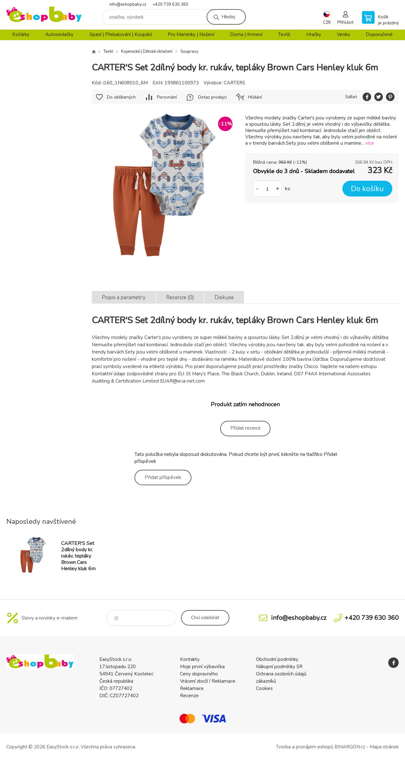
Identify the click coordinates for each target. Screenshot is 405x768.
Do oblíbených (121, 97)
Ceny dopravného (199, 674)
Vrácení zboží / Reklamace (207, 681)
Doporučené (379, 34)
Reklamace (192, 688)
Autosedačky (59, 34)
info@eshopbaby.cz (127, 4)
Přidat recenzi (245, 428)
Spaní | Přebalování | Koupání (121, 34)
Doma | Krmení (246, 34)
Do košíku (367, 189)
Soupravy (189, 51)
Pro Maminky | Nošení (191, 34)
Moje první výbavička (202, 666)
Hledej (228, 16)
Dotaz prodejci (212, 97)
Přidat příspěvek (163, 477)
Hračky (313, 34)
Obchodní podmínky (277, 659)
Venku (343, 34)
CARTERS (234, 83)
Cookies (264, 688)
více (369, 143)
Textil (284, 34)
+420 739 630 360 (170, 4)
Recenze (189, 695)
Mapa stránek (384, 747)
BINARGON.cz (349, 747)
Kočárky (20, 34)
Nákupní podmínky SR (279, 666)
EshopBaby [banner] (44, 14)
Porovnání (167, 97)
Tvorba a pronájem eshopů (304, 747)
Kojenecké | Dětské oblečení (146, 51)
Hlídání (255, 97)
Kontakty (190, 659)
